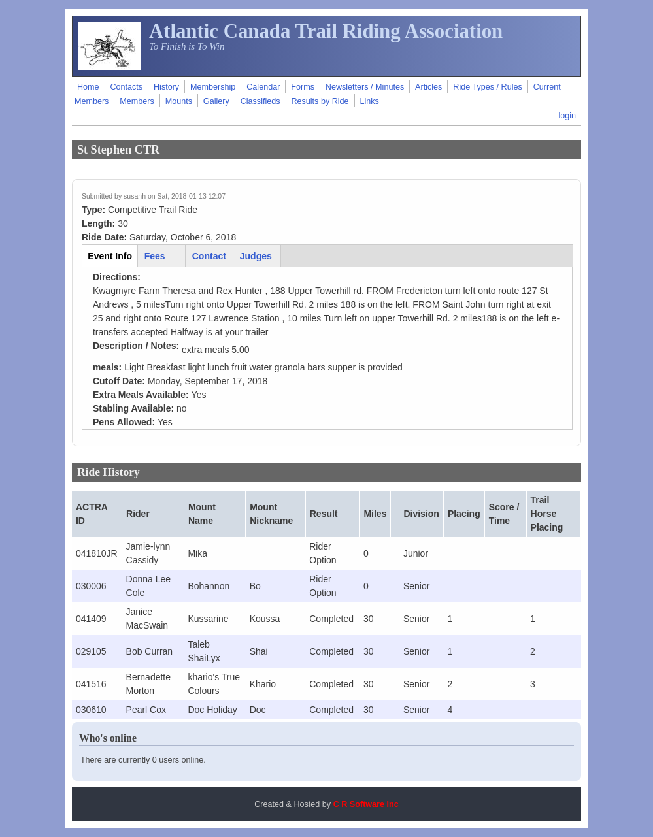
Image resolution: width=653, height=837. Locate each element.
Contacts (126, 86)
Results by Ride (319, 101)
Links (369, 101)
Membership (212, 86)
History (166, 86)
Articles (428, 86)
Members (137, 101)
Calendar (263, 86)
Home (88, 86)
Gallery (216, 101)
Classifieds (260, 101)
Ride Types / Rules (487, 86)
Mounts (178, 101)
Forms (302, 86)
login (567, 115)
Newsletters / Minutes (365, 86)
